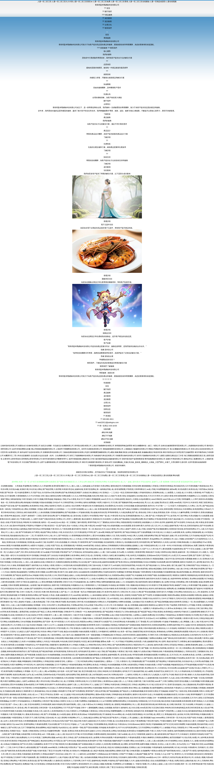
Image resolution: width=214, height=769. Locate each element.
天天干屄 (66, 708)
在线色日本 (87, 493)
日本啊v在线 (62, 747)
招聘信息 (107, 409)
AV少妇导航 (148, 714)
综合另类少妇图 (190, 737)
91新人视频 (132, 651)
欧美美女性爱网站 (206, 741)
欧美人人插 (180, 751)
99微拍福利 (91, 592)
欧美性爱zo (131, 731)
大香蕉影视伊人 (90, 585)
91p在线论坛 (63, 728)
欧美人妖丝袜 (178, 714)
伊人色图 (202, 552)
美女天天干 (81, 499)
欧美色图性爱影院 (80, 565)
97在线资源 (25, 559)
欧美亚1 (116, 648)
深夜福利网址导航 (151, 536)
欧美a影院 (185, 635)
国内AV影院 (201, 731)
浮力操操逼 (106, 714)
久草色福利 (198, 704)
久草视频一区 (28, 671)
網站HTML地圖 (107, 439)
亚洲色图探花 (200, 648)
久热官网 (57, 489)
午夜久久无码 (155, 731)
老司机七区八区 (151, 526)
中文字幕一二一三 (163, 506)
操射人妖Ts (26, 675)
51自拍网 (189, 704)
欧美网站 (74, 562)
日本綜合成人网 (192, 522)
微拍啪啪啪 (146, 486)
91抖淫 (193, 625)
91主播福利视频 (30, 608)
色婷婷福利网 (168, 747)
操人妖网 (165, 582)
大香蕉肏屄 (98, 618)
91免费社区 (149, 602)
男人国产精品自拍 (206, 506)
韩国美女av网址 (86, 622)
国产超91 (62, 526)
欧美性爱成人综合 (147, 761)
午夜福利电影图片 (120, 737)
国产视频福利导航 (125, 502)
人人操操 (177, 711)
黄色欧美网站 (93, 668)
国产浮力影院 (191, 751)
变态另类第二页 (103, 598)
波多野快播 (120, 678)
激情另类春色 (63, 539)
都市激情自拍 (160, 589)
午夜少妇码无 (131, 555)
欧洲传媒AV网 (63, 608)
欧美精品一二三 (63, 509)
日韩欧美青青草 (139, 579)
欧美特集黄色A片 (58, 711)
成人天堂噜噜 (69, 681)
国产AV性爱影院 (78, 691)
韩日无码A (85, 685)
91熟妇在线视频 (45, 502)
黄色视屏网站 (37, 622)
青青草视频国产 (197, 694)
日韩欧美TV (97, 622)
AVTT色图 (206, 493)
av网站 (113, 731)
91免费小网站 (129, 741)
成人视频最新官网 (78, 635)
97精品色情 (22, 741)
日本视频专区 (103, 632)
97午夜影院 (205, 519)
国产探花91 (148, 658)
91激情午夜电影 (26, 678)
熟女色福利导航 (203, 675)
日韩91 (166, 645)
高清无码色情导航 (128, 565)
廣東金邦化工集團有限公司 (193, 459)
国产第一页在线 (154, 754)
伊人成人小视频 (178, 539)
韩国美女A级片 (108, 688)
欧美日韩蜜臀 (179, 724)
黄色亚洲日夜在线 (147, 704)
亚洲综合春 (10, 542)
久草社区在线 (44, 681)
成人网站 (24, 509)
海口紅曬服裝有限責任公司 (180, 449)
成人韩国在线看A (69, 668)
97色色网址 (180, 658)
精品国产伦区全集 (7, 506)
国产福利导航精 (169, 751)
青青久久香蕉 (204, 691)
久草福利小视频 (15, 661)
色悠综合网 (17, 675)
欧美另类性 (41, 569)
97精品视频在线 (102, 678)
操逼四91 (204, 592)
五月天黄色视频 (191, 486)
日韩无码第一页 (45, 708)
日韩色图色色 (144, 509)
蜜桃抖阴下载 (13, 592)
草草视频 (122, 608)
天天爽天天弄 (153, 635)
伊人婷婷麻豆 (165, 539)
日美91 (210, 496)
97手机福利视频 (190, 665)
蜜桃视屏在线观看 (181, 632)
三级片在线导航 (148, 681)
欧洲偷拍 (64, 579)
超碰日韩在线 (124, 698)
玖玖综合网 (172, 668)
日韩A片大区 (67, 582)
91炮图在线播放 (26, 605)
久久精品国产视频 (140, 754)
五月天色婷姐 (194, 536)
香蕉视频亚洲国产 (24, 565)
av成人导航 (151, 489)
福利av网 (173, 489)
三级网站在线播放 (155, 638)
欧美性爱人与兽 (140, 641)
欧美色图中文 (112, 728)
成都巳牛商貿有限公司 (174, 459)
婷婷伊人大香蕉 (128, 569)
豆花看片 (85, 516)
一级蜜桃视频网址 (132, 549)
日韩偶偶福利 (113, 546)
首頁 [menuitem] (107, 8)
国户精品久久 (128, 618)
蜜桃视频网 (93, 708)
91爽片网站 (50, 569)
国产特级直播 (30, 655)
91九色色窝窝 (184, 698)
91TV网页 (35, 532)
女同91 (117, 688)
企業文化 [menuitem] (107, 25)
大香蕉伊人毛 (125, 661)
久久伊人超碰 (134, 761)
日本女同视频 (25, 622)
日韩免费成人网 (182, 582)
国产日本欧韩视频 (96, 542)
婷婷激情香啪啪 (136, 562)
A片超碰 (165, 622)
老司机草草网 (134, 744)
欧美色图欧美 (86, 658)
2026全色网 (136, 486)
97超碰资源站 (93, 539)
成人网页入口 (158, 714)
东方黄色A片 (74, 751)
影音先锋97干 (50, 685)
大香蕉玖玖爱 (187, 618)
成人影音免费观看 (118, 489)
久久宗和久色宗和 (158, 522)
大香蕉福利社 (182, 506)
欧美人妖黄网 (94, 737)
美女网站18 (149, 668)
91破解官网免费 (53, 731)
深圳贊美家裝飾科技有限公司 (70, 462)
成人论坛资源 (118, 721)
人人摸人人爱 (126, 559)
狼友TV (114, 496)
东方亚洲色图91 (115, 671)
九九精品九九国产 (13, 552)
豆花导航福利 (208, 698)
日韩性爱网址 (37, 661)
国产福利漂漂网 (119, 645)
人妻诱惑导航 (23, 612)
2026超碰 (102, 728)
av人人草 (196, 592)
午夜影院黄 (140, 734)
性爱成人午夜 (57, 532)
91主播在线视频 (71, 744)
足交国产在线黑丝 (125, 579)
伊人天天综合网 (54, 579)
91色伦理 (33, 668)
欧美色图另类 (136, 598)
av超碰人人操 (200, 549)
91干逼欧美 (91, 598)
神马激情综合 (46, 585)
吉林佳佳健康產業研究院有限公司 (174, 446)
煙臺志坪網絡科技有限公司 (158, 449)
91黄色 (201, 522)
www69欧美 (52, 747)
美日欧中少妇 (62, 572)
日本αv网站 (178, 592)
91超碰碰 (138, 575)
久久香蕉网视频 (74, 536)
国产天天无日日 (64, 724)
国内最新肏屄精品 (195, 711)
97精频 (88, 589)
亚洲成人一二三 (108, 493)
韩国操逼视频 (158, 559)
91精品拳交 (93, 549)
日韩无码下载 (47, 701)
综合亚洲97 (163, 678)
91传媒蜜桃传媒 (169, 572)
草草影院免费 (137, 655)
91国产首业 (55, 546)
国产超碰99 (80, 655)
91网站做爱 (65, 496)
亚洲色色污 (206, 559)
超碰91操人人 (35, 582)
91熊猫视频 (126, 486)
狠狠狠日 (73, 608)
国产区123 (24, 744)
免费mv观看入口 (50, 509)
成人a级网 (149, 671)
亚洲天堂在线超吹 (38, 559)
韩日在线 (89, 628)
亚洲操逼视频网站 (57, 512)
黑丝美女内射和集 (160, 648)
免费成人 (39, 641)
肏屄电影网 (82, 598)
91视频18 (4, 714)
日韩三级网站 (168, 681)
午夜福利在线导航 (174, 661)
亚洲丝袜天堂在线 (176, 529)
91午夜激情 (52, 539)
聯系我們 (112, 48)
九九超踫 (66, 694)
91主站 (184, 711)
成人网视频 (184, 622)
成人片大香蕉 (187, 493)
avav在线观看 (125, 526)
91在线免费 (160, 562)
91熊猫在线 (142, 701)
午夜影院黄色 (17, 718)
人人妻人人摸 (150, 741)
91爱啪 (57, 549)
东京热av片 (150, 618)
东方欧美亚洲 (65, 658)
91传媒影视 (158, 694)
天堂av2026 (29, 579)
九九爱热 (114, 519)
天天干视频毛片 (112, 608)
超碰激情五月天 (66, 595)
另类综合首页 (72, 651)
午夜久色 (182, 526)
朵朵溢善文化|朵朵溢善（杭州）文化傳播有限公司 (50, 456)
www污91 (19, 724)
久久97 (67, 622)
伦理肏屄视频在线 (24, 698)
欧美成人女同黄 (195, 655)
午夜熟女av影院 (156, 751)
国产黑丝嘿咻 (104, 615)
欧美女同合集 (175, 757)
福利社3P (106, 569)
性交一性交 (119, 493)
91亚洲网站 (187, 509)
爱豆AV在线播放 (99, 536)
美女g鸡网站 (154, 539)
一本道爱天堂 (16, 618)
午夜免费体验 (140, 721)
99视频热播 (84, 751)
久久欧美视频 (194, 681)
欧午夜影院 (113, 754)
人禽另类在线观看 (7, 582)
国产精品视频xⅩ (71, 512)
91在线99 (106, 519)
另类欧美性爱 (141, 767)
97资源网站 (128, 641)
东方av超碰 (104, 539)
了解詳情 (107, 137)
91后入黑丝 (97, 671)
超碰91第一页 (183, 552)
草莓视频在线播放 (28, 628)
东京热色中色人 (188, 661)
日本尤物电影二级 (120, 605)
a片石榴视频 (127, 764)
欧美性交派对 (84, 731)
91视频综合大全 (77, 585)
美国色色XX (97, 519)
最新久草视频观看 (93, 499)
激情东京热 (117, 638)
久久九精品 (7, 648)
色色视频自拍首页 (131, 542)
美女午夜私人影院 (206, 615)
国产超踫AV (197, 589)
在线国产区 (107, 622)
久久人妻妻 (194, 741)
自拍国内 (33, 612)
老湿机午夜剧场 (32, 539)
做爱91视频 (9, 655)
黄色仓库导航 (100, 691)
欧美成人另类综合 (16, 512)
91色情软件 (43, 539)
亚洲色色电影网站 (159, 625)
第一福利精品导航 (104, 489)
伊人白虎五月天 (174, 555)
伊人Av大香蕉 (15, 625)
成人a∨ (35, 694)
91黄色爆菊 (193, 582)
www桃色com (151, 757)
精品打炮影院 (52, 728)
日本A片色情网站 (170, 741)
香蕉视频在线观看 (150, 655)
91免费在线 (18, 638)
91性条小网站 (46, 632)
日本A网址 (78, 502)
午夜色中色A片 (35, 549)
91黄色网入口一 (111, 698)
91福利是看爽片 (24, 493)
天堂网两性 (117, 764)
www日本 (107, 675)
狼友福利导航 (139, 671)
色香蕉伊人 (67, 761)
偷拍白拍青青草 (175, 602)
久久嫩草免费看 (183, 512)
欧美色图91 (127, 694)
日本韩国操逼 (21, 542)
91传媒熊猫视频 (53, 655)
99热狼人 (181, 645)
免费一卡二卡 (112, 641)
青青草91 (13, 569)
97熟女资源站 (157, 612)
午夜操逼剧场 (168, 651)
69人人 (72, 539)
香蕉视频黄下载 (151, 711)
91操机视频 (97, 688)
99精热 (107, 532)
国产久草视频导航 (62, 516)
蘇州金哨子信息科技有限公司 (31, 452)
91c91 (196, 618)
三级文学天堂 (169, 559)
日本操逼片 (184, 734)
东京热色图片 (183, 489)
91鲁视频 (34, 502)
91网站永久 (101, 602)
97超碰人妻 (66, 757)
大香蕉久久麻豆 (108, 555)
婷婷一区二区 (186, 764)
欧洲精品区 (19, 655)
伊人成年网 (197, 562)
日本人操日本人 (45, 711)
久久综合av (86, 559)
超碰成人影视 (208, 595)
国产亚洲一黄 (48, 622)
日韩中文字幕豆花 (22, 582)
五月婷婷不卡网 (19, 757)
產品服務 (107, 393)
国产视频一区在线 (197, 678)
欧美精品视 (40, 602)
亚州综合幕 (179, 559)
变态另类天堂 (135, 698)
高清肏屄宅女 (159, 671)
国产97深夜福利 (25, 532)
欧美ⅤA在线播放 (103, 625)
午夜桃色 (78, 546)
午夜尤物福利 (102, 585)
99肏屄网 (169, 711)
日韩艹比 (170, 754)
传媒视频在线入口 (95, 701)
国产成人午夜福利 (156, 516)
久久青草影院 (127, 711)
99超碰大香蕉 (38, 575)
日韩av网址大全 (56, 681)
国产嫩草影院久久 (157, 542)
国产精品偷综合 (131, 678)
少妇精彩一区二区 (98, 608)
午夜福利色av (170, 615)
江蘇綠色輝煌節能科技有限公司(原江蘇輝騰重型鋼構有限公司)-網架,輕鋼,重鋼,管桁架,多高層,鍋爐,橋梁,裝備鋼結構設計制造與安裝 (112, 452)
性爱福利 (121, 625)
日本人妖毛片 (27, 618)
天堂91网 (76, 761)
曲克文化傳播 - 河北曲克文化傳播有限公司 (57, 446)
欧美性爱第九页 (52, 559)
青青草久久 (179, 754)
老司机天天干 (127, 671)
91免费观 (154, 728)
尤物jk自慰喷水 (94, 638)
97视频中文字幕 (40, 526)
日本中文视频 (38, 499)
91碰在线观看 (84, 632)
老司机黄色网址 (190, 529)
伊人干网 (188, 728)
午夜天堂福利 (27, 499)
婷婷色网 (83, 575)
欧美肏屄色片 (21, 651)
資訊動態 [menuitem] (107, 21)
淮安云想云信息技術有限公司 (202, 449)
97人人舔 (200, 529)
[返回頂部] (107, 468)
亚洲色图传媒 (48, 638)
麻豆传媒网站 (120, 555)
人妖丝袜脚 (76, 658)
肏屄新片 (116, 708)
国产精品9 (17, 575)
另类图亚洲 (43, 757)
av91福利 (116, 565)
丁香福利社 (15, 678)
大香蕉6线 (197, 493)
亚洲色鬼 (30, 542)
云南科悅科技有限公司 (9, 446)
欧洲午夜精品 (197, 701)
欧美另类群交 (41, 628)
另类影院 (107, 704)
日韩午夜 (79, 602)
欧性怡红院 (102, 512)
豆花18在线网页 (34, 704)
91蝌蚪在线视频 (124, 602)
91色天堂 (3, 704)
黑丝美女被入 (55, 592)
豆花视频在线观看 (160, 595)
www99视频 (208, 744)
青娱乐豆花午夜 (181, 675)
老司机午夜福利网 (81, 638)
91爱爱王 (93, 632)
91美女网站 (105, 486)
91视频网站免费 (143, 731)
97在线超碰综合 (24, 701)
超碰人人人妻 (99, 552)
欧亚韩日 (128, 645)
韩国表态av (175, 635)
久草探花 (154, 486)
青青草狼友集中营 (199, 764)
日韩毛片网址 (106, 645)
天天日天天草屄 (154, 496)
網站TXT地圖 (107, 436)
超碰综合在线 (39, 562)
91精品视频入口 (15, 641)
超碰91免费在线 (148, 615)
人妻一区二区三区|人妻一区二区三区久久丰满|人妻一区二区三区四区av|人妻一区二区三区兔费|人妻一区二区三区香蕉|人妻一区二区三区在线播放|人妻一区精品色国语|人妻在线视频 (103, 475)
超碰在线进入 (96, 569)
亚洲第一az (58, 694)
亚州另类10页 (116, 569)
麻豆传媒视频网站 (195, 641)
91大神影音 (81, 579)
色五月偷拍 (90, 678)
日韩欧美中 (47, 615)
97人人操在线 (147, 645)
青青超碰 (168, 714)
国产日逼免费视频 (144, 532)
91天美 (204, 635)
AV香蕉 (198, 605)
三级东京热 (182, 691)
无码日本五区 (181, 598)
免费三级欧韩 (199, 546)
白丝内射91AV (195, 635)
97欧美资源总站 (41, 579)
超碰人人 (202, 645)
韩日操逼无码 (179, 486)
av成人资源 (114, 615)
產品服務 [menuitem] (107, 15)
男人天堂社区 (35, 592)
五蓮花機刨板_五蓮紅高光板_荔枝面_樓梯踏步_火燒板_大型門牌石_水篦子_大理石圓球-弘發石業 (149, 462)
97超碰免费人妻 (32, 757)
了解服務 (110, 366)
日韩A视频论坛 (165, 635)
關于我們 (107, 389)
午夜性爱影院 (145, 572)
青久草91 (24, 552)
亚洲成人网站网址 (10, 761)
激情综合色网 (55, 496)
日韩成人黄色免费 (194, 638)
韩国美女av (153, 605)
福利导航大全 (37, 565)
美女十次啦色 (72, 526)
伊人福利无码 (38, 665)
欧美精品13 (143, 585)
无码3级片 (202, 747)
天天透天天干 (28, 718)
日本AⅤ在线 (25, 592)
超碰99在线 (96, 761)
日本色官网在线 (119, 622)
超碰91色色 (25, 635)
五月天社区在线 (154, 701)
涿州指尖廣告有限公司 (83, 446)
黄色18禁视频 (47, 582)
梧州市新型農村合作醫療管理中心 (55, 459)
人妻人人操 (22, 704)
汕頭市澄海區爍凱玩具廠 (21, 449)
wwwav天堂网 (186, 555)
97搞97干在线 (57, 632)
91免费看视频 (18, 648)
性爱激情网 (57, 582)
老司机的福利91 (98, 698)
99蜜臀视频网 (116, 711)
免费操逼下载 (28, 764)
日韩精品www (102, 754)
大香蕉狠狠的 (21, 496)
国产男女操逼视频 (148, 592)
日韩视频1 (202, 688)
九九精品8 (155, 675)
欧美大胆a (122, 496)
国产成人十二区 (67, 592)
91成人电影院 (10, 572)
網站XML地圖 (107, 432)
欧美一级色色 (5, 509)
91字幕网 (21, 595)
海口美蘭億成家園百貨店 (193, 456)
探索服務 (102, 48)
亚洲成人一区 (187, 602)
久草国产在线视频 (163, 665)
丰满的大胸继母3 (147, 737)
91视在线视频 (157, 572)
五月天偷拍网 (9, 496)
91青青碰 (128, 572)
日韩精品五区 (125, 685)
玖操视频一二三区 (91, 615)
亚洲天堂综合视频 (181, 681)
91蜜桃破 (120, 572)
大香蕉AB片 (67, 615)
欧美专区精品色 (150, 632)
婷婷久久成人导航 (138, 529)
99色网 (104, 761)
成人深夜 (170, 704)
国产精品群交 (17, 764)
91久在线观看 (203, 516)
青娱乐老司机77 (173, 641)
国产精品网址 (161, 661)
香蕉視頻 (161, 512)
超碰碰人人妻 (137, 718)
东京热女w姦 (14, 489)
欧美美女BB (20, 751)
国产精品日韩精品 (129, 532)
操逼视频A (146, 522)
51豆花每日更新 (158, 708)
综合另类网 (76, 506)
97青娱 (120, 641)
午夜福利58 (16, 509)
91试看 (197, 519)
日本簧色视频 (145, 747)
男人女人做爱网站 (17, 579)
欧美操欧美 (53, 608)
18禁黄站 (183, 641)
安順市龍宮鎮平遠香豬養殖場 (133, 459)
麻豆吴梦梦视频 (94, 641)
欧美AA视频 (40, 572)
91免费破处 (17, 671)
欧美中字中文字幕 (51, 744)
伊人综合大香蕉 (15, 754)
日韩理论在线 (165, 552)
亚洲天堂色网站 (90, 489)
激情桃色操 (24, 585)
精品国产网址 (45, 532)
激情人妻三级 (172, 565)
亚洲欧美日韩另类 (98, 559)
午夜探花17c (118, 612)
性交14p (122, 516)
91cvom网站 (116, 714)
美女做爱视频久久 (200, 602)
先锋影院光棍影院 (63, 562)
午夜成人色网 (173, 761)
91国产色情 (191, 718)
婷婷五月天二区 (171, 671)
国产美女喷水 (61, 569)
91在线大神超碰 (36, 625)
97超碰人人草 (126, 718)
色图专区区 (51, 628)
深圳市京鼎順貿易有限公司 (91, 449)
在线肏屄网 (25, 734)
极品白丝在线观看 (71, 632)
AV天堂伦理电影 (86, 734)
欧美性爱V (36, 754)
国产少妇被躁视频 (140, 638)
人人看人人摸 (28, 562)
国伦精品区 (64, 598)
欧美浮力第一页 (192, 658)
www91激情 (16, 668)
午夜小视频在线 (132, 585)
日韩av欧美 (105, 731)
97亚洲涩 (163, 555)
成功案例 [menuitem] (107, 18)
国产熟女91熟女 (84, 608)
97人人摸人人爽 (40, 671)
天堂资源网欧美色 (100, 724)
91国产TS (208, 734)
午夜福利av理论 (157, 608)
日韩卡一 (84, 708)
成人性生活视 (134, 708)
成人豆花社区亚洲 (112, 628)
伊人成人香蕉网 (61, 718)
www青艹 (158, 681)
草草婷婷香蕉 (113, 512)
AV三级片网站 (182, 516)
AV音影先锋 (67, 565)
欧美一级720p (126, 632)
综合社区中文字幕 (72, 734)
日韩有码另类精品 (166, 486)
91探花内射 (115, 685)
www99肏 (76, 595)
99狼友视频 (68, 638)
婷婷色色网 (11, 651)
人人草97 (194, 499)
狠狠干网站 (5, 499)
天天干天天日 (106, 638)
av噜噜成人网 (33, 681)
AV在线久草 (140, 565)
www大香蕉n (111, 529)
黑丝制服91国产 (126, 628)
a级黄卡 (34, 546)
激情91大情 (137, 694)
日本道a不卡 (57, 502)
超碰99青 (169, 522)
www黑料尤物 (51, 572)
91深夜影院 (136, 522)
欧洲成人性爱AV (60, 701)
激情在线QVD (116, 486)
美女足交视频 (51, 691)
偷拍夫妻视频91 (154, 582)
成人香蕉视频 (133, 605)
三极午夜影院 (81, 522)
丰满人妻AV (25, 658)
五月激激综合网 (9, 691)
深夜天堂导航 (39, 718)
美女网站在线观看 (196, 579)
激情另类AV (150, 579)
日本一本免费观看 (159, 698)
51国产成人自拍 (157, 509)
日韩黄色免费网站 (162, 737)
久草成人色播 (54, 595)
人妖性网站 (206, 655)
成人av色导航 (37, 675)
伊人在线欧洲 (202, 632)
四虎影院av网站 (118, 575)
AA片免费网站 (161, 618)
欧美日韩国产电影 (150, 575)
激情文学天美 (163, 605)
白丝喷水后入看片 (189, 721)
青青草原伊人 (183, 605)
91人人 (208, 728)
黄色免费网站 (41, 728)
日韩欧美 (153, 744)
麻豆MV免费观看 (172, 562)
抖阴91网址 (24, 549)
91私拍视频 (27, 711)
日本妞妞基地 (132, 701)
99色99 (105, 671)
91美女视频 (193, 516)
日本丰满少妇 (157, 532)
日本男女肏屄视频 (202, 661)
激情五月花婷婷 (186, 562)
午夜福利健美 (157, 747)
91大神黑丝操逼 (14, 688)
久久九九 (74, 496)
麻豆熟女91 (186, 757)
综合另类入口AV (50, 575)
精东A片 (116, 592)
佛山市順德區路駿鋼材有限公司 (43, 449)
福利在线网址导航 (73, 675)
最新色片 (19, 691)
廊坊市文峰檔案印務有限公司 (93, 462)
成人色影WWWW (174, 579)
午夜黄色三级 (122, 651)
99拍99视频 (206, 598)
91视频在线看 (205, 714)
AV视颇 (170, 592)
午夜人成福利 (18, 602)
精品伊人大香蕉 (132, 499)
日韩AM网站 (5, 618)
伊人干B (69, 628)
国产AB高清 (62, 536)
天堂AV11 (186, 502)
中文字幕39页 (26, 688)
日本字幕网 (39, 685)
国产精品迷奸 (164, 536)
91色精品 (112, 585)
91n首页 (119, 506)
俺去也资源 (165, 701)
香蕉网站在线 (158, 493)
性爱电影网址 (89, 694)
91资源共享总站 (68, 489)
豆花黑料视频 (170, 658)
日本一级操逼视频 (93, 635)
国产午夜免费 (42, 747)
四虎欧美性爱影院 (194, 598)
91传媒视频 (15, 546)
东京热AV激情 (108, 589)
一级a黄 (24, 731)
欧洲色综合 (161, 628)
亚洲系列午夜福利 (196, 734)
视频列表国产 (117, 741)
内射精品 (113, 625)
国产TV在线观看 (148, 661)
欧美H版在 (178, 608)
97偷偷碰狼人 (174, 622)
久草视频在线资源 (113, 559)
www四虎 (177, 502)
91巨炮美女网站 (86, 661)
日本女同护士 (52, 605)
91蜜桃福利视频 (137, 691)
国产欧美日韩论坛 (122, 562)
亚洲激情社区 (8, 708)
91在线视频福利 (90, 602)
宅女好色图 (52, 724)
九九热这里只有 (47, 678)
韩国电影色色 (192, 575)
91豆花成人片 (52, 688)
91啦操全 (204, 565)
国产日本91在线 (69, 741)
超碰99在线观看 (108, 562)
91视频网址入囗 (193, 496)
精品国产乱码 (205, 536)
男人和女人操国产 (124, 529)
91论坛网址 (47, 589)
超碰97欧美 (173, 526)
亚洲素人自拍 (26, 694)
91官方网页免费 (118, 549)
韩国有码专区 (146, 625)
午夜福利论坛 (30, 645)
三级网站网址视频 (48, 737)
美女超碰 (93, 512)
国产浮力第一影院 (10, 698)
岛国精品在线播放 (121, 747)
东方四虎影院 (196, 671)
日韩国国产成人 (203, 721)
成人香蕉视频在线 (67, 546)
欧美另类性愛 (120, 589)
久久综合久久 (74, 648)
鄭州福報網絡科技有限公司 (155, 459)
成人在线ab (5, 744)
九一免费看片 (145, 608)
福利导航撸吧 (179, 731)
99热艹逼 (102, 516)
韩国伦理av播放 (174, 595)
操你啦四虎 (168, 688)
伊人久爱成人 (152, 764)
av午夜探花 (114, 598)
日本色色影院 (77, 688)
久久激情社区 (8, 638)
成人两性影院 (194, 572)
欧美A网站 (76, 555)
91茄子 (173, 506)
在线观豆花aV (41, 655)
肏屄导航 (72, 579)
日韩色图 (42, 555)
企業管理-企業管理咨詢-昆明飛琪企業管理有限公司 (22, 459)
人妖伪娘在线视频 (90, 757)
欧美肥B (124, 688)
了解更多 (107, 114)
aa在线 (84, 747)
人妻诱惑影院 (208, 718)
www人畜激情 (183, 741)
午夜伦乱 (16, 635)
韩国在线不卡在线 (152, 552)
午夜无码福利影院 (52, 598)
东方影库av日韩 (48, 493)
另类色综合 (177, 509)
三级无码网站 (55, 635)
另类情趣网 (185, 499)
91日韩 (186, 714)
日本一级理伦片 (163, 757)
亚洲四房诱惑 (6, 608)
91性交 (46, 641)
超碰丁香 (181, 565)
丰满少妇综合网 (77, 694)
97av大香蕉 (71, 499)
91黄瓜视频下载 (195, 585)
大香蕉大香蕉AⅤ (55, 565)
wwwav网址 (160, 718)
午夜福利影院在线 (94, 714)
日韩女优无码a (104, 711)
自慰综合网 (5, 625)
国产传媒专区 (43, 668)
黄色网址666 (108, 618)
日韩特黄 (36, 678)
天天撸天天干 (107, 565)
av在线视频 (19, 645)
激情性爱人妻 (86, 675)
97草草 (90, 532)
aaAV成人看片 (61, 737)
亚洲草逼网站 (29, 724)
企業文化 (107, 403)
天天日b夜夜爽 (6, 575)
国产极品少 (97, 658)
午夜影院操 (107, 741)
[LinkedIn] (111, 379)
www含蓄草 (139, 741)
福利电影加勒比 (203, 751)
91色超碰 (74, 767)
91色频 (199, 718)
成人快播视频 (179, 589)
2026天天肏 (4, 737)
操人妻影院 (116, 704)
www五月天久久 (107, 499)
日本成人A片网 (81, 539)
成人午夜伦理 (112, 516)
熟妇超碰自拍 (15, 536)
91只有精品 (208, 579)
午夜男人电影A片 (103, 502)
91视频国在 (141, 555)
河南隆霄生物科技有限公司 (125, 456)
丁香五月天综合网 (54, 751)
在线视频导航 (207, 605)
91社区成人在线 (62, 754)
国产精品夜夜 (108, 612)
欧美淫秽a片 (147, 559)
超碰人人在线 (74, 575)
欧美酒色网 (186, 701)
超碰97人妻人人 (73, 685)
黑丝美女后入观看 (166, 502)
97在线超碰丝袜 (79, 582)
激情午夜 (55, 585)
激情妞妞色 (201, 625)
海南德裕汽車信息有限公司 (104, 456)
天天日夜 (114, 502)
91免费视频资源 (162, 489)
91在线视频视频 (114, 665)
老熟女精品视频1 (155, 569)
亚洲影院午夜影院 (184, 615)
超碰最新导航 (152, 641)
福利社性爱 (158, 645)
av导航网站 (52, 671)
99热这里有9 (103, 757)
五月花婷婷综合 (201, 539)
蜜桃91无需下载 (122, 751)
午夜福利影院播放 (75, 665)
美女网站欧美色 (64, 605)
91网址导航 (114, 595)
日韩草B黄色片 (140, 489)
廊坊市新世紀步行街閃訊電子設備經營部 (178, 452)
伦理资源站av (187, 546)
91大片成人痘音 (152, 685)
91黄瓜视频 (204, 681)
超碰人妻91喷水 (105, 549)
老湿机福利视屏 (141, 506)
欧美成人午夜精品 (100, 665)
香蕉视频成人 (179, 651)
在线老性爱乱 (132, 665)
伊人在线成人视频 (198, 757)
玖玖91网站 (160, 615)
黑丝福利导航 (202, 724)
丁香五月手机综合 (46, 694)
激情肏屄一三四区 (35, 516)
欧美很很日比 (190, 731)
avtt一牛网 (46, 734)
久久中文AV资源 (33, 496)
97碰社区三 (185, 612)
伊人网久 (172, 744)
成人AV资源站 (207, 532)
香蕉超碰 (136, 572)
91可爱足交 (58, 741)
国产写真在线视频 (91, 728)
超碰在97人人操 (55, 757)
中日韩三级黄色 (167, 731)
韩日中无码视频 (32, 555)
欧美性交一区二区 (174, 648)
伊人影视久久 (98, 744)
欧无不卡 (163, 685)
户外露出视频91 (165, 721)
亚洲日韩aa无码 (44, 721)
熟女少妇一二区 (27, 536)
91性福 (172, 582)
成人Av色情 (61, 714)
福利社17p (10, 724)
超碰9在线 (79, 489)
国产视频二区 (146, 648)
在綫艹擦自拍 (168, 638)
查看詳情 (107, 221)
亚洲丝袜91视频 (131, 493)
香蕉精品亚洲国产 (75, 493)
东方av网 (120, 552)
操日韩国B (121, 585)
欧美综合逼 (32, 761)
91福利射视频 (80, 625)
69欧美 (174, 552)
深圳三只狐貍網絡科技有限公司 (81, 456)
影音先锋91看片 (138, 526)
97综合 (173, 728)
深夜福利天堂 (139, 711)
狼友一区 (4, 502)
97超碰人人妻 (30, 602)
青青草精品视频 (85, 496)
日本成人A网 (188, 569)
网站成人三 (142, 678)
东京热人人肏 (163, 744)
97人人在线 (90, 579)
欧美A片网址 (115, 522)
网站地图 (176, 475)
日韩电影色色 (117, 694)
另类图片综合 (147, 598)
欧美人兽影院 (125, 595)
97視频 (192, 605)
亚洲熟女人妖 (134, 747)
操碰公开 (100, 592)
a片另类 (177, 499)
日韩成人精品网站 (138, 685)
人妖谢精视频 (58, 589)
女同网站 (169, 632)
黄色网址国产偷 (61, 493)
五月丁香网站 (104, 685)
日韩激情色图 (136, 661)
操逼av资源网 (204, 582)
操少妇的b (32, 615)
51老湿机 (18, 711)
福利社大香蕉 (132, 675)
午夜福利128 (86, 506)
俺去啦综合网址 (47, 741)
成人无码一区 (18, 598)
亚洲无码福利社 (193, 526)
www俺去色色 (141, 496)
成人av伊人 (4, 721)
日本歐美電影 (134, 751)
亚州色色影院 (69, 625)
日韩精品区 (193, 552)
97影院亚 (129, 489)
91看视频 (188, 559)
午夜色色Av (122, 724)
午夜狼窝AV (192, 747)
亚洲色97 (145, 539)
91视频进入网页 (133, 608)
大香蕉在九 (119, 542)
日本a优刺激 (69, 678)
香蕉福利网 (106, 658)
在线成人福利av (101, 546)
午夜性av (89, 704)
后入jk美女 (66, 506)
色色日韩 (95, 496)
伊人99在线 (72, 542)
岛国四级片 (182, 628)
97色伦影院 (60, 675)
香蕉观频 (189, 589)
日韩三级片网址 (202, 608)
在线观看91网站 (96, 572)
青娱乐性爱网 (199, 569)
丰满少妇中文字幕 (206, 622)
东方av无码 (181, 744)
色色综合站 (187, 592)
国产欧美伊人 (114, 718)
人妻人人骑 (194, 622)
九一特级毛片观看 (139, 764)
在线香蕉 (103, 655)
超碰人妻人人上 (120, 681)
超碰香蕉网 (195, 612)
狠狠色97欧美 (168, 585)
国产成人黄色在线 (139, 512)
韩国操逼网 (196, 532)
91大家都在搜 (35, 522)
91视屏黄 (206, 589)
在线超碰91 (131, 496)
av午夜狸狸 (107, 701)
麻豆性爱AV (76, 529)
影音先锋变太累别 (151, 691)
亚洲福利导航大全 (104, 575)
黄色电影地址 (40, 691)
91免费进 (162, 655)
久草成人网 (82, 526)
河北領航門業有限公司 (30, 462)
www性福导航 (88, 546)
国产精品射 (43, 595)
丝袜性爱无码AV (78, 589)
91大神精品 (98, 704)
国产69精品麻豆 (33, 741)
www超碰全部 (84, 572)
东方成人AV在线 (180, 747)
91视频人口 (83, 645)
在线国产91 (129, 575)
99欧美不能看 (60, 602)
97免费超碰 (83, 711)
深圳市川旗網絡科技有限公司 (147, 456)
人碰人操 (178, 569)
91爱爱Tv (74, 764)
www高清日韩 (145, 708)
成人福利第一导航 (76, 728)
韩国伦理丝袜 (82, 741)
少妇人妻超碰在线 (189, 685)
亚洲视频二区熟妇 (36, 509)
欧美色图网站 (97, 589)
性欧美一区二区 (88, 529)
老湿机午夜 (24, 489)
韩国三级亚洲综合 (206, 502)
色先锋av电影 (204, 658)
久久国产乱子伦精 (167, 675)
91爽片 (12, 737)
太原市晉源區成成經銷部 (197, 462)
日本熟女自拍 (16, 562)
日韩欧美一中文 (81, 612)
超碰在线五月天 (94, 721)
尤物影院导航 (137, 632)
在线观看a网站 (13, 622)
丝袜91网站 (87, 688)
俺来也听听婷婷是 (95, 612)
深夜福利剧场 (15, 499)
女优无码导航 (183, 536)
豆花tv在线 (49, 718)
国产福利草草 (116, 532)
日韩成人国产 (73, 737)
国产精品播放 (124, 519)
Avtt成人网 (131, 536)
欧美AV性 (108, 592)
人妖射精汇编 (34, 585)
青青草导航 (92, 522)
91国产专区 (68, 721)
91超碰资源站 (177, 549)
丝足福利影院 (109, 542)
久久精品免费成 (125, 512)
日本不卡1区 (86, 761)
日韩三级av (45, 496)
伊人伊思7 (67, 519)
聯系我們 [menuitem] (107, 28)
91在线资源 (21, 555)
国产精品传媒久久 (153, 565)
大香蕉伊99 (7, 516)
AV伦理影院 (93, 516)
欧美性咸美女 (61, 685)
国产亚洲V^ (197, 555)
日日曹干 (13, 701)
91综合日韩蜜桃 (149, 562)
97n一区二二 (74, 754)
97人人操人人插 (11, 532)
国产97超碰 (75, 708)
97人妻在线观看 (165, 549)
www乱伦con (56, 522)
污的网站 (31, 572)
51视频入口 (138, 658)
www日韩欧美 (156, 499)
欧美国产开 (136, 648)
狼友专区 (206, 562)
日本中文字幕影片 (168, 598)
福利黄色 (84, 595)
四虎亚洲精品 (137, 714)
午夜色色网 (66, 529)
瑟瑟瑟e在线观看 (187, 595)
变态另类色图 (87, 671)
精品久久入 (118, 618)
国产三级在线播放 (38, 658)
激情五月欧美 (145, 724)
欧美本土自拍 (129, 721)
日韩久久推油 (152, 512)
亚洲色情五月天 (21, 615)
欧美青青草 (91, 625)
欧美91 (17, 628)
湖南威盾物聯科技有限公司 (113, 449)
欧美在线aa (82, 714)
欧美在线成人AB (36, 714)
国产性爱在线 (33, 651)
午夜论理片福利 (152, 721)
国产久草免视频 (50, 714)
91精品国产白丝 (94, 747)
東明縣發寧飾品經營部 (123, 446)
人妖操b (26, 589)
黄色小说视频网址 (36, 744)
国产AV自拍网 (205, 526)
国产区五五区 (168, 724)
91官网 (123, 665)
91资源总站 (9, 589)
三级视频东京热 (203, 651)
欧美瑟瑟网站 (198, 509)
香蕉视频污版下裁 (81, 549)
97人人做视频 (164, 728)
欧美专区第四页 (129, 635)
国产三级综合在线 (94, 562)
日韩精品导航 (30, 598)
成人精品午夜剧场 (97, 751)
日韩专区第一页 (172, 718)
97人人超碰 (94, 685)
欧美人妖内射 (19, 539)
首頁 (107, 35)
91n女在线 (83, 562)
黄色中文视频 (146, 698)
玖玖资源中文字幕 (155, 585)
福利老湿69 (161, 734)
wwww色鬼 (9, 539)
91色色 (35, 711)
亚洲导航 (141, 757)
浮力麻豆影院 (33, 708)
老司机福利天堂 (84, 651)
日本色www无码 (57, 721)
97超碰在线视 (84, 512)
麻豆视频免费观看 (92, 655)
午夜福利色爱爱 (41, 724)
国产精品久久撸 (6, 598)
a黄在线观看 (31, 747)
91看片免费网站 (16, 665)
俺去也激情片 (87, 519)
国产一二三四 (6, 747)
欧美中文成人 (147, 694)
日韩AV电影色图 (149, 628)
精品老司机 (35, 632)
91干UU (121, 728)
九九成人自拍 (174, 678)
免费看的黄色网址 (119, 701)
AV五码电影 (188, 754)
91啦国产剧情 (136, 595)
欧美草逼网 (8, 671)
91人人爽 (144, 516)
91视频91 (134, 509)
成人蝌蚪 (124, 744)
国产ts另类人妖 (14, 728)
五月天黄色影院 (80, 532)
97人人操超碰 (57, 625)
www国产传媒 (101, 526)
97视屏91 (30, 526)
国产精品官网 (48, 489)
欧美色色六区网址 (55, 519)
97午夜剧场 (7, 757)
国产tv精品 (126, 509)
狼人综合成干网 (207, 708)
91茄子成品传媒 (174, 519)
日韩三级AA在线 (94, 565)
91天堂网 (195, 615)
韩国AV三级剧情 (65, 559)
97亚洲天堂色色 (16, 522)
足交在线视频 (42, 608)
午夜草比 (205, 638)
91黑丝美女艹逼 (74, 747)
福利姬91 (124, 708)
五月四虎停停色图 (7, 711)
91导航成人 (118, 635)
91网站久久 (37, 486)
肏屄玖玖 (151, 506)
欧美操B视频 (16, 559)
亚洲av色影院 (29, 685)
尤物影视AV (53, 645)
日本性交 (42, 731)
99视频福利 (26, 661)
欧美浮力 (156, 598)
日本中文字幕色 (38, 698)
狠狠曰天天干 (206, 612)
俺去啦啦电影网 (67, 549)
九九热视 (139, 536)
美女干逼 (27, 648)
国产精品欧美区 (48, 549)
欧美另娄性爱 (9, 645)
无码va (163, 565)
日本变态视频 (129, 506)
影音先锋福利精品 (178, 708)
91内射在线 (4, 536)
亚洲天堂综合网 (48, 516)
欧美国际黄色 (208, 711)
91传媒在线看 (150, 665)
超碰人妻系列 (71, 714)
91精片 (84, 721)
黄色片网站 (133, 688)
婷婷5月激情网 (6, 675)
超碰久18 (14, 519)
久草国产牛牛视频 (125, 754)
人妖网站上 (137, 615)
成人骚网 (6, 559)
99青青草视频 (57, 612)
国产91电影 (85, 648)
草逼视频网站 (112, 602)
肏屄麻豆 (185, 579)
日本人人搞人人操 (12, 605)
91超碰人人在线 (44, 546)
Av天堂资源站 (39, 764)
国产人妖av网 (99, 532)
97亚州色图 (54, 552)
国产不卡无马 (189, 549)
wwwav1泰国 (5, 546)
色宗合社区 (75, 622)
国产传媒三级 (75, 671)
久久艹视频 (191, 744)
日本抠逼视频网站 (39, 688)
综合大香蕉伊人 (72, 711)
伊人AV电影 (73, 645)
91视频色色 (58, 678)
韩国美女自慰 (205, 628)
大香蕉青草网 (139, 552)
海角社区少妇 (81, 668)
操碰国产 (178, 585)
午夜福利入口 (179, 688)
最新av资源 (100, 694)
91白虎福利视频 (113, 526)
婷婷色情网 (168, 509)
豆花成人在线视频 (126, 658)
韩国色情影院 (126, 522)
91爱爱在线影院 (100, 734)
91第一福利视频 (105, 668)
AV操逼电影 (26, 754)
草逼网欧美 (27, 486)
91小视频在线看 (111, 579)
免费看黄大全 (114, 632)
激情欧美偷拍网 (192, 645)
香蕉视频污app (149, 718)
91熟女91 (192, 632)
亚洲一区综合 (171, 512)
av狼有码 (176, 612)
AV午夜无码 (27, 665)
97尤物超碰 (163, 691)
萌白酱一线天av (80, 592)
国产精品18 (104, 718)
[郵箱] (108, 379)
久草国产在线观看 (174, 618)
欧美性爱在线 (203, 575)
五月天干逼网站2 (60, 665)
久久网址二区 (193, 506)
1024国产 (161, 711)
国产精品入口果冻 (44, 612)
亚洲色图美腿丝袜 (133, 516)
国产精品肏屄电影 (46, 651)
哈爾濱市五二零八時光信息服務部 (17, 456)
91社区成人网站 (35, 489)
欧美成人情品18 (107, 747)
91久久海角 (11, 565)
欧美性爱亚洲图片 (59, 486)
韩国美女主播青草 (179, 575)
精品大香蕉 (138, 628)
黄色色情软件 (84, 764)
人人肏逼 (177, 493)
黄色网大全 (112, 724)
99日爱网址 (87, 665)
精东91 (151, 589)
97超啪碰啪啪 (157, 724)
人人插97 (34, 519)
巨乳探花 (173, 645)
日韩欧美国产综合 (193, 565)
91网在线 (198, 595)
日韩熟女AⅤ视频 (79, 618)
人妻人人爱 (57, 615)
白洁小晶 (25, 625)
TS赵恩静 (173, 605)
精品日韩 (77, 721)
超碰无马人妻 (151, 734)
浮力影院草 (39, 536)
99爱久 (204, 668)
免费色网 (170, 589)
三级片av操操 (110, 552)
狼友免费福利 (21, 737)
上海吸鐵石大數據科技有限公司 (136, 449)
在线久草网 (40, 598)
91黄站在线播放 (125, 546)
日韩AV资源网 (13, 585)
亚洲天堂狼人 (97, 681)
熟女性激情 (71, 602)
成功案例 (107, 396)
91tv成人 (197, 668)
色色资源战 (121, 731)
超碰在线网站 (141, 635)
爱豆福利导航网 (69, 704)
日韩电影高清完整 (52, 764)
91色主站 (182, 718)
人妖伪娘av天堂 (138, 602)
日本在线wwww (133, 724)
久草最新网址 (36, 701)
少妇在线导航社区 (68, 655)
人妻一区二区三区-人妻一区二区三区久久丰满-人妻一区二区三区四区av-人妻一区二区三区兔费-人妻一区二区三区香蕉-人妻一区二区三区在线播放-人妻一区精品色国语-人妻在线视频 (107, 2)
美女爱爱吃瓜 (110, 506)
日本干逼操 (72, 569)
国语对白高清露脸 (206, 499)
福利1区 (83, 754)
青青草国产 (90, 691)
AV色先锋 (63, 641)
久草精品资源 (48, 661)
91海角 (108, 694)
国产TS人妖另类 (169, 516)
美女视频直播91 (162, 529)
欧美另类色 (113, 757)
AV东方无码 (65, 764)
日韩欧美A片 (50, 562)
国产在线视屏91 (36, 589)
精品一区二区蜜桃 (68, 522)
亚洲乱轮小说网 (80, 628)
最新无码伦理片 (207, 572)
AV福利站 (111, 761)
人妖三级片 (66, 635)
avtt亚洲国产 (189, 539)
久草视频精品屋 (107, 635)
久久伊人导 (107, 605)
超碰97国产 (31, 569)
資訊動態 (107, 399)
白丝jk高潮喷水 (144, 499)
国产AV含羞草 (179, 522)
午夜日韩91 (22, 761)
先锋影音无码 (59, 661)
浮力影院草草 (83, 542)
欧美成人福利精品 (20, 529)
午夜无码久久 (56, 529)
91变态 (84, 641)
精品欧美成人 (127, 638)
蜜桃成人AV (96, 493)
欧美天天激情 (161, 579)
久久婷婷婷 (129, 552)
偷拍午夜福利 (57, 704)
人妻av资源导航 (141, 569)
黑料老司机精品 (65, 688)
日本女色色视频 (61, 542)
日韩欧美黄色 (33, 731)
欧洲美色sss (108, 681)
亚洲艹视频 (177, 721)
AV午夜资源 (58, 622)
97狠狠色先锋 (156, 651)
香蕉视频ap (4, 701)
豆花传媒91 (122, 757)
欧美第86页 (34, 506)
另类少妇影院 (121, 536)
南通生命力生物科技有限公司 (29, 446)
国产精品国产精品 (144, 612)
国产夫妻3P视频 (14, 734)
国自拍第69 (111, 734)
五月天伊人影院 (196, 698)
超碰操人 (205, 585)
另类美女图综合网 (16, 502)
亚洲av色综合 (18, 608)
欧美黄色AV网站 (32, 595)
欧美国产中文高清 (204, 665)
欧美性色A (92, 575)
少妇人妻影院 (125, 598)
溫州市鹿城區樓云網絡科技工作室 (82, 459)
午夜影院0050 (80, 678)
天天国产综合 (36, 493)
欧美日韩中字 (140, 618)
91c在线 (11, 615)
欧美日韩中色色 (16, 721)
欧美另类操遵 (12, 612)
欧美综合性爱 (34, 552)
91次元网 (18, 589)
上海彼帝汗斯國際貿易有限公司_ (68, 449)
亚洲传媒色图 (103, 509)
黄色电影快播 (11, 595)
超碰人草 (173, 536)
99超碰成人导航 (60, 499)
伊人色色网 (183, 655)
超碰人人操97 (21, 681)
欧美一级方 (22, 569)
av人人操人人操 (91, 509)
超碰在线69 (143, 605)
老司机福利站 (88, 552)
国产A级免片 (38, 618)
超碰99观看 (112, 655)
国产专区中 (38, 638)
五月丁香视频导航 (28, 728)
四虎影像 (108, 764)
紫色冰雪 (108, 462)
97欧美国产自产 (66, 552)
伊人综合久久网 (135, 592)
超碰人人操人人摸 (58, 734)
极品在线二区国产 (20, 516)
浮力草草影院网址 (52, 698)
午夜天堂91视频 (15, 714)
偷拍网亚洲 (63, 645)
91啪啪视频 (49, 665)
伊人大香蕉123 (144, 675)
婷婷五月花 (85, 555)
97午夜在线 (28, 638)
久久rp (163, 754)
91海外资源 (41, 751)
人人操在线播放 (95, 595)
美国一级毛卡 (10, 555)
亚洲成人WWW (62, 648)
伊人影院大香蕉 (167, 496)
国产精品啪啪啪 (112, 691)
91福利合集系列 (109, 572)
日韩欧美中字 (69, 612)
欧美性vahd (7, 549)
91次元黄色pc (50, 648)
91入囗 (89, 681)
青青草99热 (194, 714)
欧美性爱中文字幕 (95, 741)
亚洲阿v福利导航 (173, 625)
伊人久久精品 (163, 526)
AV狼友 (112, 678)
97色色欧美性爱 (161, 519)
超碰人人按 (163, 764)
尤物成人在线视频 (105, 708)
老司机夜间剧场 (60, 651)
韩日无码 (199, 744)
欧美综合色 (193, 489)
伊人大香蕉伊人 (115, 539)
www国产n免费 (199, 728)
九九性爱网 (136, 539)
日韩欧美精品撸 (182, 542)
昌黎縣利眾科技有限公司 (52, 452)
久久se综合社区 (38, 648)
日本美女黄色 (36, 734)
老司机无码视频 (191, 688)
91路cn (90, 618)
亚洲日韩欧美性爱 (137, 668)
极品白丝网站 (93, 718)
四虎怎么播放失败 (186, 761)
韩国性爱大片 (29, 691)
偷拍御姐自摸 (15, 694)
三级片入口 (47, 625)
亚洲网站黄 (115, 744)
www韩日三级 (40, 542)
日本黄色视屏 (46, 704)
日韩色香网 (59, 638)
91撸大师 (45, 592)
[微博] (106, 379)
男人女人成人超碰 (152, 502)
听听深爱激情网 (180, 496)
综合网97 (50, 542)
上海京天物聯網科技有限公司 (103, 446)
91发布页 (194, 502)
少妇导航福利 (99, 628)
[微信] (103, 379)
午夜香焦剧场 (65, 585)
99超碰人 (47, 618)
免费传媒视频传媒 (108, 582)
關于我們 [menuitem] (107, 12)
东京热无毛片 (68, 532)
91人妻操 (25, 714)
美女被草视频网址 (156, 688)
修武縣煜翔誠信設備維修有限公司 (108, 459)
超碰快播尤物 (153, 678)
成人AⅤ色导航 (106, 648)
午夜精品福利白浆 (150, 546)
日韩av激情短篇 (130, 612)
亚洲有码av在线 (49, 675)
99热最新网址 (126, 704)
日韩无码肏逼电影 (52, 658)
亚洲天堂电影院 (74, 641)
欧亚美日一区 (53, 526)
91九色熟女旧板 (144, 651)
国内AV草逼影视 (19, 526)
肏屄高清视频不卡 (176, 737)
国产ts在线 (189, 668)
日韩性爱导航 (68, 502)
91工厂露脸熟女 (103, 522)
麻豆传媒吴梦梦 (30, 512)
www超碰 (180, 668)
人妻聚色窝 (76, 519)
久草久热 (154, 549)
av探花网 (176, 532)
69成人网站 (44, 506)
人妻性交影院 (73, 698)
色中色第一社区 (63, 671)
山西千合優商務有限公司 (49, 462)
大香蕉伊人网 (104, 767)
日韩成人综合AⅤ (83, 569)
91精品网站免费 (136, 519)
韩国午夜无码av (34, 529)
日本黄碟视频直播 (30, 721)
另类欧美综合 (143, 589)
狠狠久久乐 (110, 536)
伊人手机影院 (207, 671)
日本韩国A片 (195, 512)
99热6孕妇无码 (94, 645)
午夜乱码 (91, 526)
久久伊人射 (7, 526)
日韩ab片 (207, 509)
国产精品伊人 (125, 691)
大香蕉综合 (93, 711)
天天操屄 (115, 658)
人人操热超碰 (85, 486)
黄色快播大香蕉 (115, 509)
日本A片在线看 (174, 764)
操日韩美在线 (160, 704)
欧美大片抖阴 (106, 721)
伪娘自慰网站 (110, 751)
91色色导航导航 (126, 615)
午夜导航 (65, 751)
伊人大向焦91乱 (187, 519)
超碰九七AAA (95, 731)
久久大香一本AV (164, 546)
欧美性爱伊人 (86, 536)
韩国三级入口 (105, 496)
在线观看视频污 (161, 761)
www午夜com (168, 499)
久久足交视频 (208, 701)
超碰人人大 (120, 582)
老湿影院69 (7, 635)
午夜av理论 (98, 605)
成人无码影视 (95, 555)
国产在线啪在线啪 (133, 625)
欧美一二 (122, 675)
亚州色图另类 (144, 542)
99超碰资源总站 (177, 665)
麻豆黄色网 (93, 767)
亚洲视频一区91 (39, 605)
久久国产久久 (145, 549)
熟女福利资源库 (141, 582)
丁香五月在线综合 (117, 767)
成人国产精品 (87, 724)
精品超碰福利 (22, 572)
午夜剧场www (203, 486)
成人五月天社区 (172, 655)
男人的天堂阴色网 (154, 622)
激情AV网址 (132, 757)
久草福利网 (46, 486)
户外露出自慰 (24, 519)
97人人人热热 (82, 718)
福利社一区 (45, 522)
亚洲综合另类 (73, 731)
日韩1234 (124, 592)
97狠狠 (141, 665)
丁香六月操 (50, 602)
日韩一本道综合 (189, 608)
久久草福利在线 (184, 671)
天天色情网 (76, 559)
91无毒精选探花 (98, 506)
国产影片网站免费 (44, 761)
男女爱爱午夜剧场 (204, 685)
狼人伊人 (53, 536)
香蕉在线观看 (193, 691)
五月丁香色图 (141, 622)
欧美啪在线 (83, 737)
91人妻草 (125, 668)
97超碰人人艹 (76, 724)
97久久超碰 (185, 625)
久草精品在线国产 (48, 754)
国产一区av (12, 704)
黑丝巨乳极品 (63, 575)
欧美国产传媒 (31, 751)
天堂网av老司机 (77, 605)
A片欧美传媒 (176, 546)
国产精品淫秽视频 (161, 602)
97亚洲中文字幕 (55, 668)
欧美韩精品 (168, 612)
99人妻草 (162, 641)
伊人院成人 (116, 668)
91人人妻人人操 (72, 486)
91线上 (185, 585)
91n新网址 (100, 579)
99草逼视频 (45, 529)
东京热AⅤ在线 (184, 694)
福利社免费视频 (89, 502)
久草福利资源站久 (145, 493)
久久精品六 (167, 532)
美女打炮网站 (148, 519)
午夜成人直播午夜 (134, 681)
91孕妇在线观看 (106, 737)
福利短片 (105, 595)
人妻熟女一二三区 (73, 661)
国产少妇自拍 (52, 555)
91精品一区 (67, 618)
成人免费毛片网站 (93, 582)
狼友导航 (67, 589)
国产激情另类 (10, 751)
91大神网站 (136, 559)
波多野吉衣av (27, 575)
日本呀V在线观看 (77, 509)
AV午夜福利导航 (42, 645)
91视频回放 (14, 744)
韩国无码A (137, 645)
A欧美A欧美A (159, 658)
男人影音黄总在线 (124, 655)
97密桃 (16, 549)
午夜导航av (202, 489)
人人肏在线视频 (43, 512)
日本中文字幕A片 (18, 747)
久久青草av (168, 608)
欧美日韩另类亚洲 (193, 708)
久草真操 (18, 486)
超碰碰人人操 (137, 546)
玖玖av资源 (88, 605)
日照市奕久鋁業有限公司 (9, 452)
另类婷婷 (205, 761)
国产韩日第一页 (10, 493)
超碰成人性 (45, 635)
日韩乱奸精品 (204, 618)
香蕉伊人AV (35, 635)
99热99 (26, 522)
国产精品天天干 (173, 734)
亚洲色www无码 (153, 555)
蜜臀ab (103, 641)
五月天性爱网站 (144, 728)
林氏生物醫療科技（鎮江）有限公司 (146, 446)
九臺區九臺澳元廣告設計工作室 (171, 456)
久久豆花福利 (171, 628)
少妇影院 (203, 496)
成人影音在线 (75, 516)
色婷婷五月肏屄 (55, 506)
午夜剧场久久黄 (85, 698)
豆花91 (12, 632)
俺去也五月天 (100, 529)
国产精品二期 (77, 757)
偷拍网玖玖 (25, 546)
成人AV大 (132, 734)
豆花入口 (70, 701)
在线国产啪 (151, 529)
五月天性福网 (131, 589)
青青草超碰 (48, 499)
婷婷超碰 (26, 502)
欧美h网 (107, 744)
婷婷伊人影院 (172, 698)
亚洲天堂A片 (161, 592)
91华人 (46, 536)
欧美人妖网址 (186, 532)
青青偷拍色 (161, 632)
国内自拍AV (198, 754)
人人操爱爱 (168, 493)
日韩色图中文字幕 (64, 691)
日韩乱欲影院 (119, 499)
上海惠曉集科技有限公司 (196, 446)
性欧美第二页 (179, 704)
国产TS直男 (147, 595)
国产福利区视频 (122, 761)
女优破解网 (145, 751)
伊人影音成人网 (21, 708)
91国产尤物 (43, 519)
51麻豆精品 (126, 539)
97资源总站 (77, 552)
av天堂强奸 (95, 486)
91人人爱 (136, 704)
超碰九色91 (73, 572)
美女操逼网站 (57, 618)
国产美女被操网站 (22, 506)
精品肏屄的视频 (182, 572)
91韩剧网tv (71, 718)
